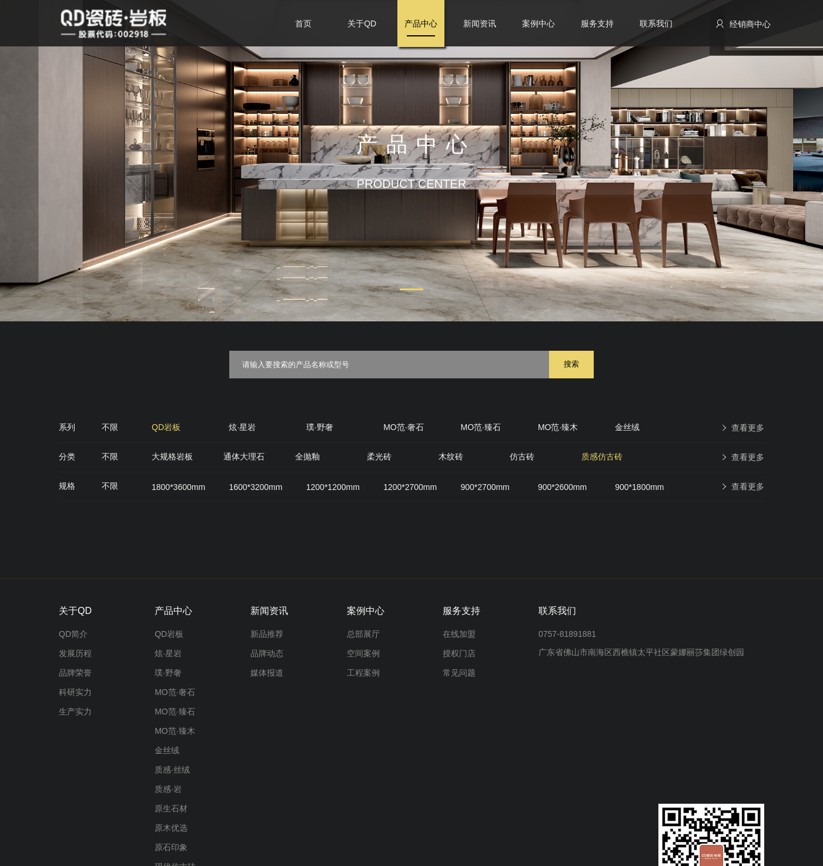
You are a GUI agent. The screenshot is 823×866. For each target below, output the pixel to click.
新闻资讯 (479, 23)
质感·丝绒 (172, 769)
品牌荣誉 (75, 672)
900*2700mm (485, 487)
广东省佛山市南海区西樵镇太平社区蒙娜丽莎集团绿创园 (641, 652)
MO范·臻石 (481, 427)
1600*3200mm (255, 487)
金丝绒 (627, 427)
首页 (303, 23)
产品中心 (420, 23)
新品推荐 (266, 634)
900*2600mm (562, 487)
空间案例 (363, 653)
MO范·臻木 (558, 427)
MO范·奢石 (403, 427)
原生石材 (171, 808)
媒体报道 (266, 672)
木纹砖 (451, 456)
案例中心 (538, 23)
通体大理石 (244, 456)
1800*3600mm (178, 487)
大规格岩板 (172, 456)
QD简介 (73, 634)
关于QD (361, 23)
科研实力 (75, 692)
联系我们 (656, 23)
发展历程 (75, 653)
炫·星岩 (242, 427)
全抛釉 (307, 456)
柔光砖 (379, 456)
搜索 (571, 364)
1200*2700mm (410, 487)
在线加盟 (459, 634)
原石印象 (171, 847)
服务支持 (597, 23)
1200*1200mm (333, 487)
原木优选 (171, 828)
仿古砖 (522, 456)
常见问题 (459, 672)
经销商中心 (743, 24)
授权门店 (459, 653)
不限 (110, 427)
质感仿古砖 (602, 456)
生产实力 (75, 711)
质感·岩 (168, 789)
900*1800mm (639, 487)
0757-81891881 (567, 634)
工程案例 (363, 672)
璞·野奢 (319, 427)
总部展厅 (363, 634)
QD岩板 (166, 427)
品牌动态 (266, 653)
